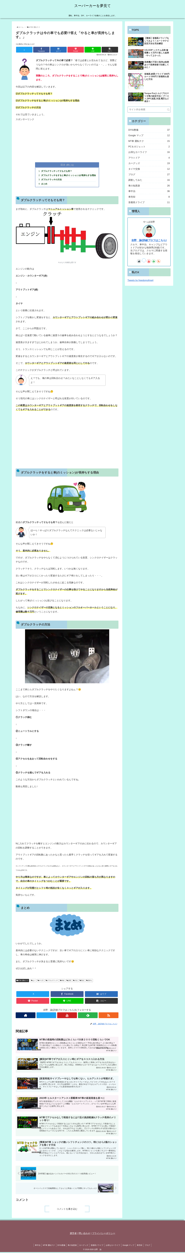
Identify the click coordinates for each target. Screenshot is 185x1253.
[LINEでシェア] (93, 50)
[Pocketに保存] (75, 50)
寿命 (62, 981)
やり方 (41, 981)
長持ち (89, 981)
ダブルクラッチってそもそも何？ (56, 171)
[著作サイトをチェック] (25, 1015)
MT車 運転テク (22, 981)
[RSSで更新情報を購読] (108, 1015)
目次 (63, 164)
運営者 (73, 1234)
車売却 (140, 1246)
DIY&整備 (61, 1246)
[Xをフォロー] (46, 1015)
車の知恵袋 (71, 1246)
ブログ (148, 1246)
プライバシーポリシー (103, 1234)
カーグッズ (83, 1246)
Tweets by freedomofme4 (140, 280)
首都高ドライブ (97, 1246)
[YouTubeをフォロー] (67, 1015)
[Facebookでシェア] (41, 50)
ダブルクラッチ (52, 981)
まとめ (44, 184)
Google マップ (129, 1246)
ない (33, 981)
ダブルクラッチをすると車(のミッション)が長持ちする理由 (68, 175)
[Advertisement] (67, 140)
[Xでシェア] (24, 50)
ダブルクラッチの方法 (51, 180)
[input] (149, 110)
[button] (110, 50)
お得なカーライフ (113, 1246)
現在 (82, 981)
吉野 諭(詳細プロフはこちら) (148, 240)
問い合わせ (84, 1234)
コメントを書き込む (67, 1210)
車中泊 (36, 1246)
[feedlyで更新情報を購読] (88, 1015)
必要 (69, 981)
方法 (75, 981)
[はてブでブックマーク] (58, 50)
